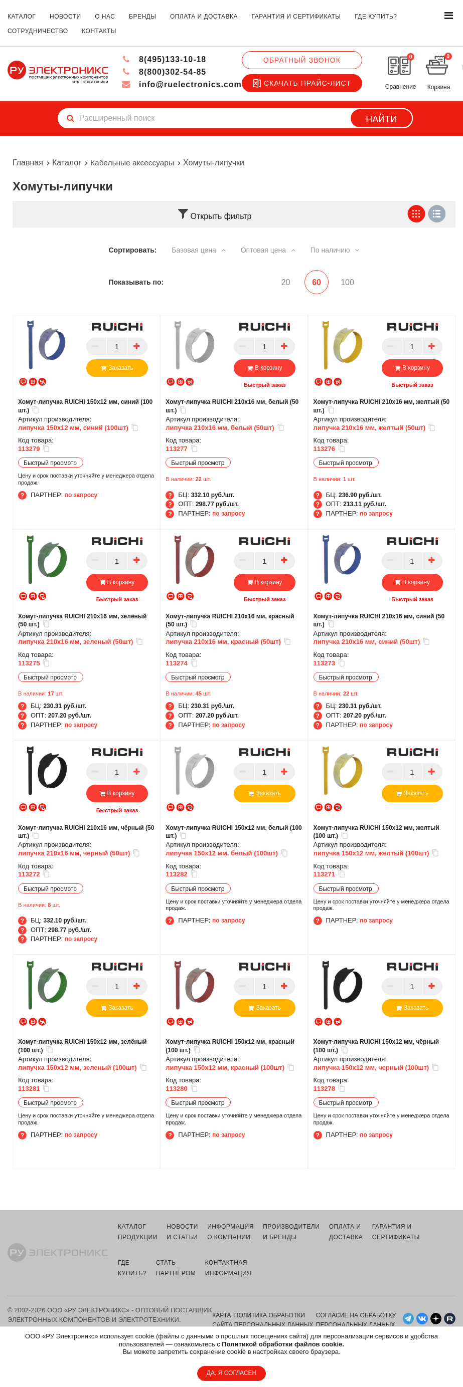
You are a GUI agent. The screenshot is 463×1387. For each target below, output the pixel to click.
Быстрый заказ (264, 385)
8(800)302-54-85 (163, 72)
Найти (381, 119)
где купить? (376, 16)
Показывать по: (136, 282)
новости (65, 16)
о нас (105, 16)
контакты (99, 31)
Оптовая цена (268, 250)
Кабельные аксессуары (133, 162)
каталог (22, 16)
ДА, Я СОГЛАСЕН (231, 1372)
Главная (28, 162)
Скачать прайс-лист (301, 83)
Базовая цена (198, 250)
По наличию (335, 250)
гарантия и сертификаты (296, 16)
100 (347, 282)
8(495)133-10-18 (163, 59)
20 (280, 282)
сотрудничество (38, 31)
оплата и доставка (204, 16)
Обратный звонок (301, 60)
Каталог (66, 162)
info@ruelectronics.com (181, 84)
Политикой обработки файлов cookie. (283, 1344)
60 (314, 282)
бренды (142, 16)
